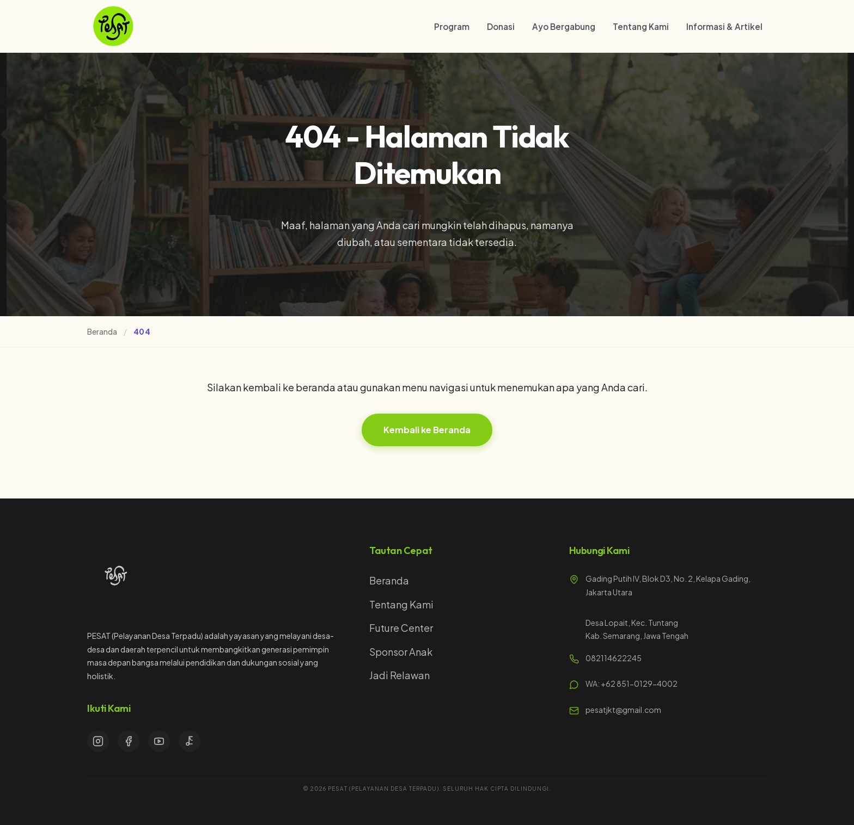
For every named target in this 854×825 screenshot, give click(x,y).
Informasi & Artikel (724, 26)
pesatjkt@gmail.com (623, 710)
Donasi (501, 26)
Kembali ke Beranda (427, 429)
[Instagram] (98, 741)
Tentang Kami (641, 26)
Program (451, 26)
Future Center (401, 627)
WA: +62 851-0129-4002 (631, 683)
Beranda (102, 331)
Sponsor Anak (400, 651)
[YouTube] (159, 741)
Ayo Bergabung (563, 26)
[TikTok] (189, 741)
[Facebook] (128, 741)
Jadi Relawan (399, 675)
